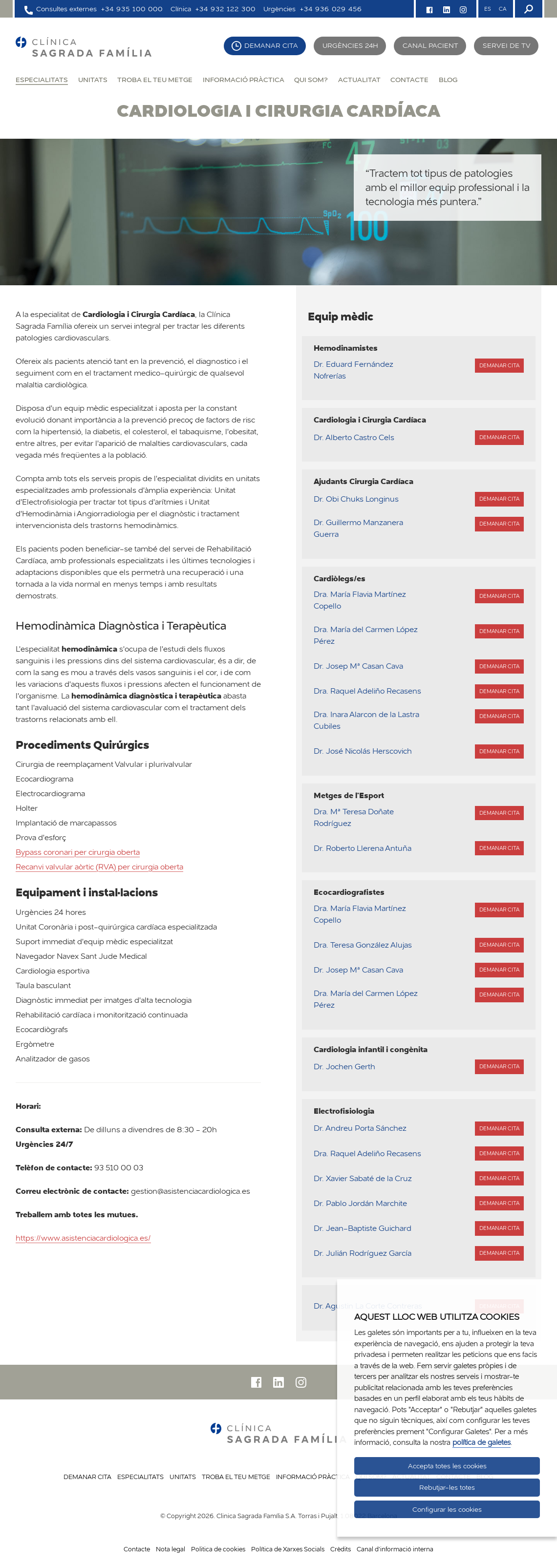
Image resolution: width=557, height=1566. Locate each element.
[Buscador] (527, 9)
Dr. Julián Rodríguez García (362, 1253)
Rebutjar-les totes (447, 1487)
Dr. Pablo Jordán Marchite (360, 1203)
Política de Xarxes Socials (287, 1549)
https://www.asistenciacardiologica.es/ (83, 1238)
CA (502, 8)
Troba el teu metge (155, 79)
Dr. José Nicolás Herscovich (363, 751)
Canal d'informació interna (395, 1549)
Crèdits (340, 1549)
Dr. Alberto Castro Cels (354, 437)
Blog (448, 79)
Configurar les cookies (447, 1509)
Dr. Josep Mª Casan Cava (358, 666)
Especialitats (42, 79)
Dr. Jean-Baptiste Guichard (362, 1228)
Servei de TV (507, 45)
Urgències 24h (350, 45)
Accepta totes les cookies (447, 1465)
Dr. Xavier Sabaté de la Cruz (363, 1178)
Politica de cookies (218, 1549)
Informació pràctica (243, 79)
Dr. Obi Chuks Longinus (356, 499)
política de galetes (481, 1442)
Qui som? (311, 79)
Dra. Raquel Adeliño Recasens (367, 691)
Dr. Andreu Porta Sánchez (360, 1128)
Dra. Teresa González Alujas (363, 945)
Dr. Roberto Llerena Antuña (362, 848)
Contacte (409, 79)
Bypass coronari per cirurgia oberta (78, 852)
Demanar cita (271, 45)
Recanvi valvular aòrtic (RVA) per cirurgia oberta (99, 867)
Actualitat (359, 79)
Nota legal (170, 1549)
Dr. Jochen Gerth (344, 1066)
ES (487, 8)
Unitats (92, 79)
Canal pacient (430, 45)
